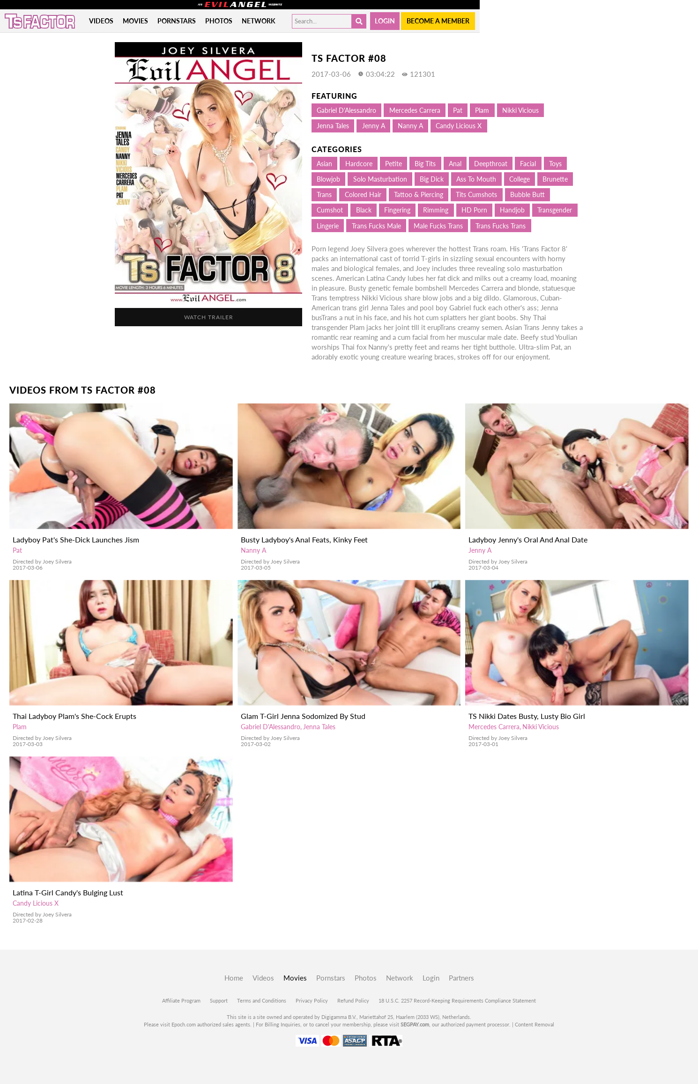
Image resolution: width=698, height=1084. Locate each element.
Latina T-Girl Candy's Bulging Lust (68, 892)
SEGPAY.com (415, 1024)
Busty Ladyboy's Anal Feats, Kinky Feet (304, 539)
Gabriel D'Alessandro (346, 110)
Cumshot (330, 210)
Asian (324, 164)
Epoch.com (183, 1024)
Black (363, 210)
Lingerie (328, 226)
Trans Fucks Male (376, 226)
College (519, 179)
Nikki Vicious (520, 110)
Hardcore (358, 164)
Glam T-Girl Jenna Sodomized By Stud (303, 715)
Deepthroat (490, 164)
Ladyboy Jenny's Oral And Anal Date (527, 539)
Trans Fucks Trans (500, 226)
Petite (393, 164)
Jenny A (373, 126)
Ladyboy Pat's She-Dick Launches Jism (76, 539)
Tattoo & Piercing (418, 194)
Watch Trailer (208, 317)
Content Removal (534, 1024)
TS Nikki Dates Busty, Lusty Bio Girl (526, 715)
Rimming (435, 210)
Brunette (555, 179)
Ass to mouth (476, 179)
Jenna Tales (333, 126)
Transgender (554, 210)
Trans (324, 194)
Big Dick (432, 179)
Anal (455, 164)
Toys (555, 164)
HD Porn (474, 210)
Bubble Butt (527, 194)
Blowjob (328, 179)
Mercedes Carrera (414, 110)
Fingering (397, 210)
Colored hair (363, 194)
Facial (528, 164)
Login (385, 21)
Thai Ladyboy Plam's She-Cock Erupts (74, 715)
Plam (482, 110)
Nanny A (410, 126)
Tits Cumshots (476, 194)
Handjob (512, 210)
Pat (457, 110)
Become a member (438, 21)
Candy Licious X (459, 126)
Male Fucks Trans (438, 226)
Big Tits (425, 164)
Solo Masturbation (380, 179)
